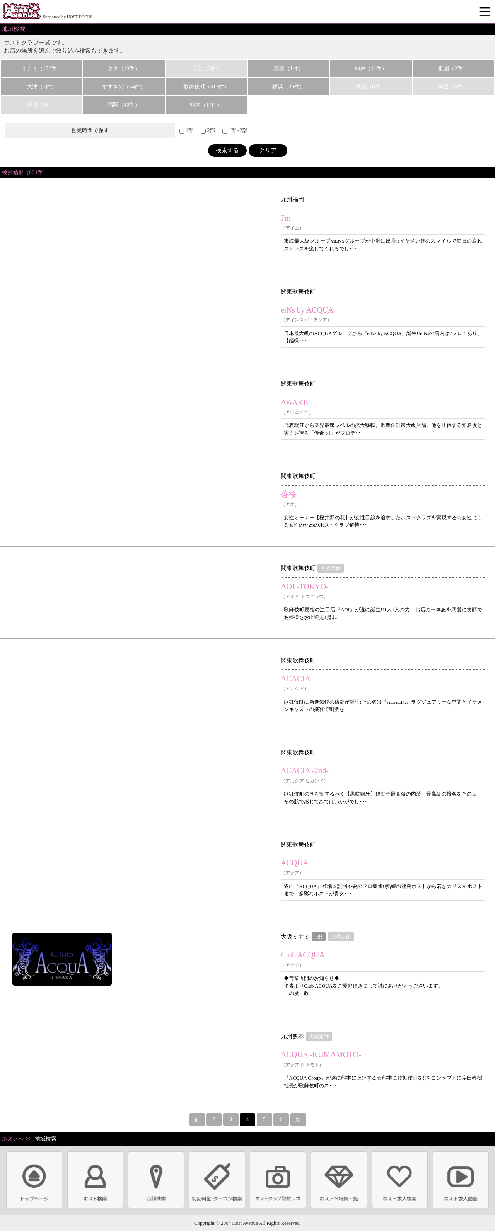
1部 (186, 130)
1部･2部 (235, 130)
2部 (208, 130)
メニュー (485, 12)
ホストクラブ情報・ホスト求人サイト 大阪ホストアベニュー (21, 11)
